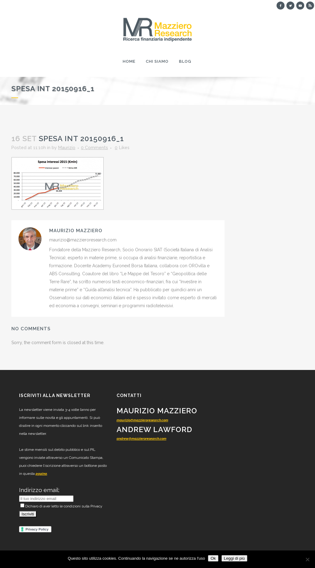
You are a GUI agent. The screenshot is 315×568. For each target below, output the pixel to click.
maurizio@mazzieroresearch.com (142, 420)
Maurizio (66, 147)
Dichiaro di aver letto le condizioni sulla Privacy (61, 506)
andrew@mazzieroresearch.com (141, 439)
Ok (213, 558)
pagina (41, 474)
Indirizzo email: (39, 490)
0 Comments (94, 147)
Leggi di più (234, 558)
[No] (307, 559)
